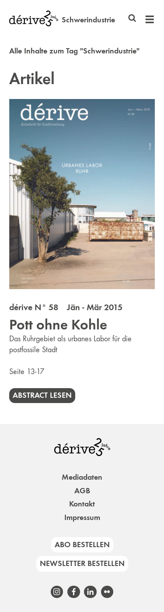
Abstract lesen (42, 395)
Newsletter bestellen (82, 563)
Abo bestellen (82, 544)
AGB (82, 490)
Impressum (82, 517)
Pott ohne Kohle (58, 324)
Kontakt (82, 504)
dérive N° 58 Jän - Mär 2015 (65, 307)
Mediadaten (82, 477)
